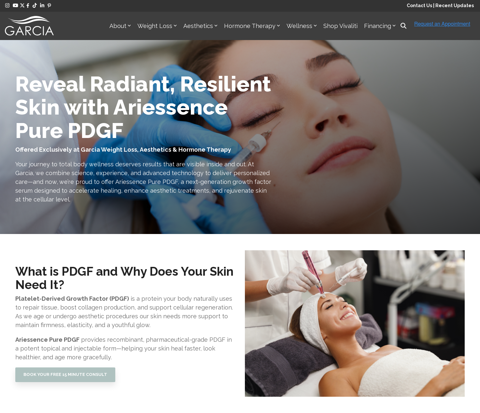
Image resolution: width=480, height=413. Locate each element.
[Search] (403, 26)
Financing (380, 25)
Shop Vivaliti (340, 25)
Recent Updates (454, 5)
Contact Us (419, 5)
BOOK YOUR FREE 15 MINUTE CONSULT (65, 374)
